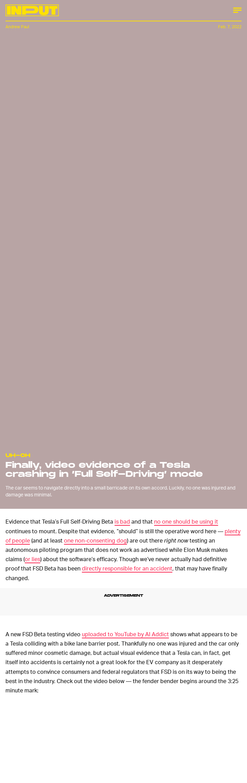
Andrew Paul (17, 26)
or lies (32, 559)
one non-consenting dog (95, 540)
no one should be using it (186, 521)
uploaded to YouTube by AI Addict (125, 634)
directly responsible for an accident (127, 568)
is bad (122, 521)
